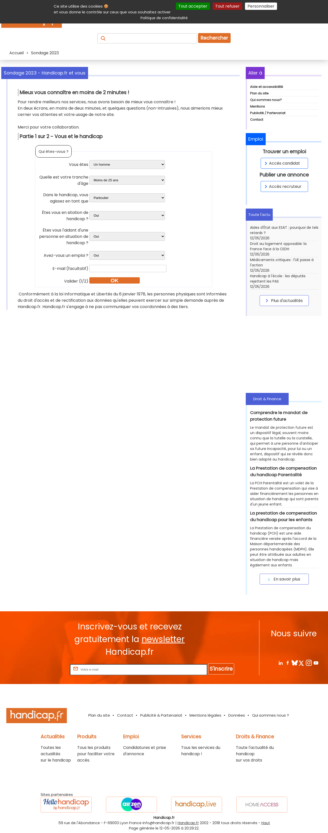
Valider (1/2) (76, 281)
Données (236, 715)
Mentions (257, 106)
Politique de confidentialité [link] (164, 17)
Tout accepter (192, 6)
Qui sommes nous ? (270, 715)
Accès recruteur (282, 186)
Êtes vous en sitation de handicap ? (65, 216)
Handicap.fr (188, 822)
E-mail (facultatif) (70, 268)
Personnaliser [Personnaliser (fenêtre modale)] (261, 6)
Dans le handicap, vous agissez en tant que (65, 198)
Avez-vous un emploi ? (66, 255)
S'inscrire (221, 668)
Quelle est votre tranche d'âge (63, 180)
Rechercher (214, 38)
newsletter (163, 639)
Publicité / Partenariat (267, 113)
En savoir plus (283, 579)
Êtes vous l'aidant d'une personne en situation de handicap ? (63, 236)
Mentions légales (205, 715)
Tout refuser (227, 6)
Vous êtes (78, 164)
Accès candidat (281, 163)
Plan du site (259, 93)
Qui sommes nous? (266, 99)
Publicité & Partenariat (161, 715)
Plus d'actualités (283, 300)
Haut (265, 822)
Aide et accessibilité (266, 86)
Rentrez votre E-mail (49, 669)
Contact (256, 119)
